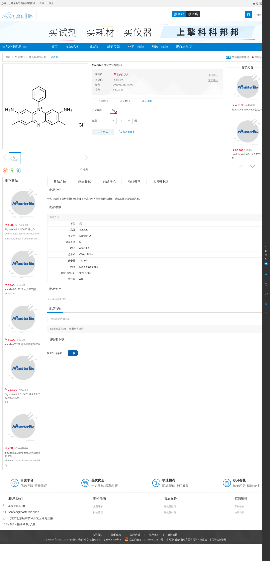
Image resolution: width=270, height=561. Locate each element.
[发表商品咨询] (58, 328)
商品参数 (84, 181)
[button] (253, 166)
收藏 (84, 169)
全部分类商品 (14, 47)
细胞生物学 (160, 47)
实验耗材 (72, 47)
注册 (51, 3)
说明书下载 (160, 181)
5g (113, 110)
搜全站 (179, 14)
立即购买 (103, 131)
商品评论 (109, 181)
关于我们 (97, 534)
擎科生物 (239, 506)
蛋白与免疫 (184, 47)
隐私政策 (116, 534)
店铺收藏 (257, 57)
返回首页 (259, 3)
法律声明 (135, 534)
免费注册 (98, 506)
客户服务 (154, 534)
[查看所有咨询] (76, 328)
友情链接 (172, 534)
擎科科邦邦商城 (237, 57)
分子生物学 (136, 47)
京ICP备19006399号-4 (109, 539)
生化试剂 (92, 47)
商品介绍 (59, 181)
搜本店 (193, 14)
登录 (42, 3)
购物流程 (98, 512)
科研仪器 (113, 47)
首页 (54, 47)
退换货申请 (170, 512)
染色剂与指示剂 (37, 57)
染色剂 (54, 57)
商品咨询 (134, 181)
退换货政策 (170, 506)
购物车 (260, 14)
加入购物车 (127, 131)
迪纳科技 (239, 512)
